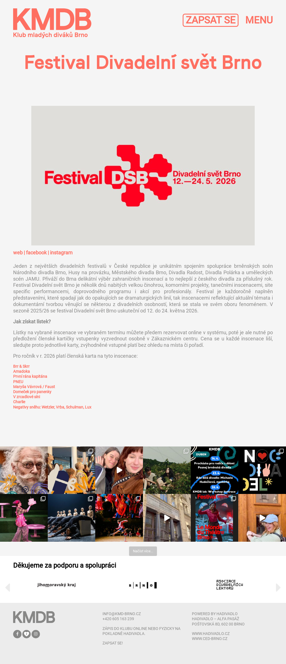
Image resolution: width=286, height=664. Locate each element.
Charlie (19, 402)
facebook (36, 252)
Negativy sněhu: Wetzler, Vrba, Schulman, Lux (52, 407)
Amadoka (21, 371)
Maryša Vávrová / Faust (34, 386)
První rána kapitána (30, 376)
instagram (61, 252)
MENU (259, 20)
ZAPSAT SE (210, 20)
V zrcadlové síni (26, 397)
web (18, 252)
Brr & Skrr (21, 366)
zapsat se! (113, 643)
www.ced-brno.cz (209, 638)
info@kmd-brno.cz (122, 614)
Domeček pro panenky (32, 392)
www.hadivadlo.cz (211, 633)
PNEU (18, 381)
